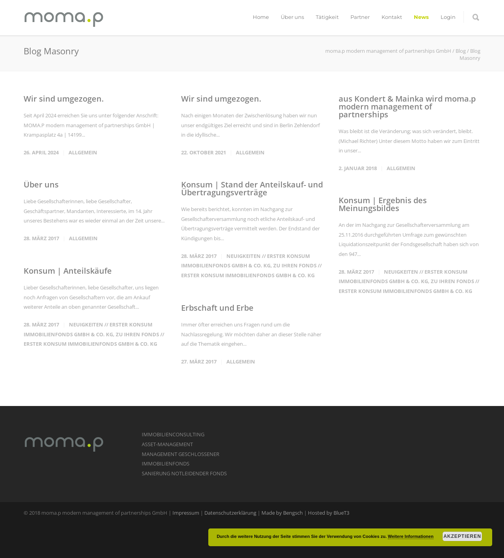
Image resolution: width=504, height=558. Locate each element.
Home (261, 17)
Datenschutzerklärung (230, 512)
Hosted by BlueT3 (328, 512)
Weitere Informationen (411, 536)
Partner (360, 17)
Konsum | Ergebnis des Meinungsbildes (383, 204)
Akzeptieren (462, 536)
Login (448, 17)
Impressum (185, 512)
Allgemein (83, 152)
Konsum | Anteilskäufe (68, 270)
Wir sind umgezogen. (64, 98)
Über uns (292, 17)
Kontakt (392, 17)
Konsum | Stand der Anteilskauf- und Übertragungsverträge (252, 188)
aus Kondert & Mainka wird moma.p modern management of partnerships (407, 106)
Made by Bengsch (282, 512)
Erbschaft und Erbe (217, 307)
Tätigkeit (327, 17)
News (421, 17)
